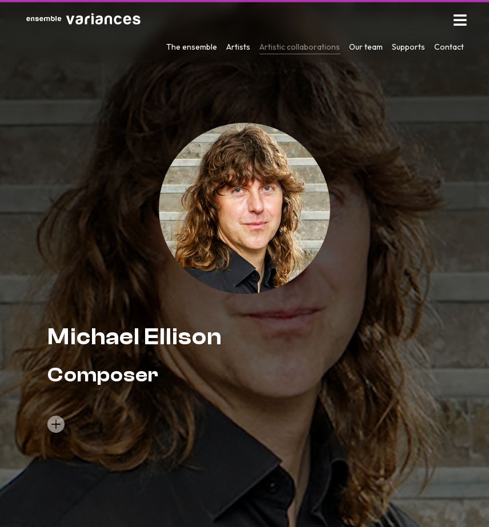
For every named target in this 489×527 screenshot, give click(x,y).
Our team (366, 47)
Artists (238, 47)
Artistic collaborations (299, 47)
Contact (449, 47)
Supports (408, 47)
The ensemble (191, 47)
